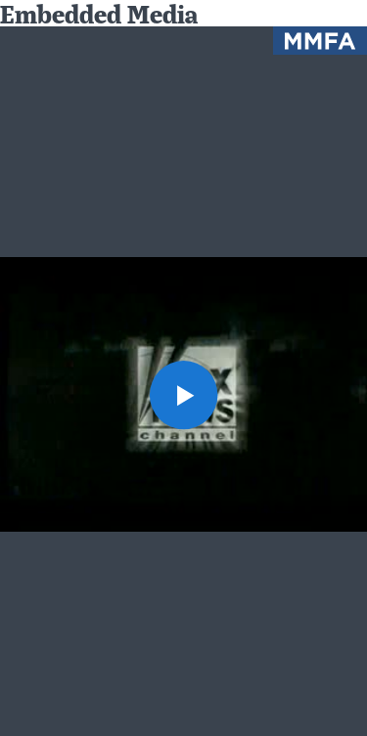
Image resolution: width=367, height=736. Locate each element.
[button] (184, 395)
